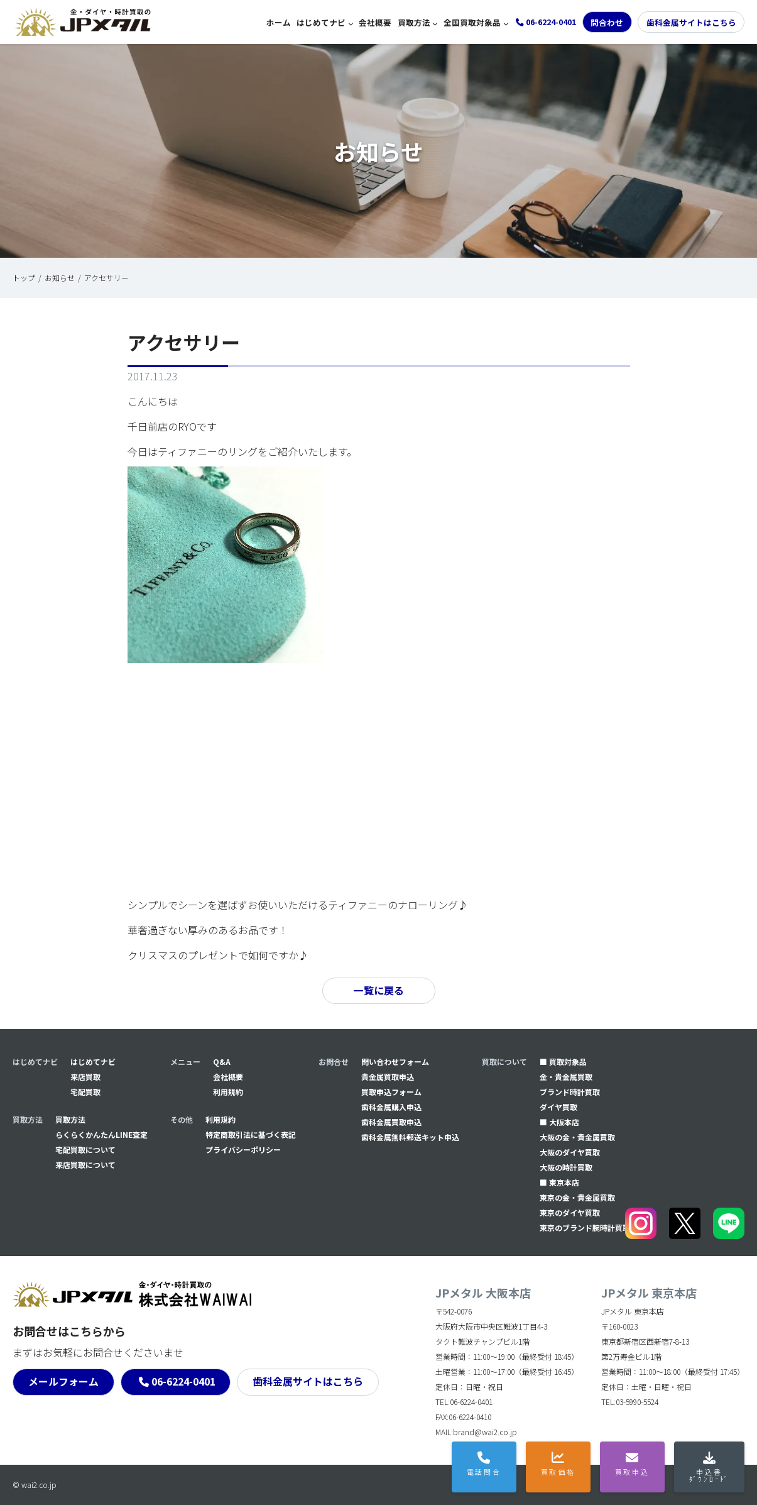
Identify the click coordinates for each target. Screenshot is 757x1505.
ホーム (278, 22)
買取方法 (414, 22)
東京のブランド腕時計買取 (585, 1227)
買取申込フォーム (391, 1091)
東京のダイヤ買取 (570, 1212)
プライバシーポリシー (243, 1149)
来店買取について (85, 1164)
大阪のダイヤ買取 (570, 1152)
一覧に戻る (379, 990)
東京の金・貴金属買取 (577, 1197)
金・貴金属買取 (566, 1076)
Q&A (222, 1061)
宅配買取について (85, 1149)
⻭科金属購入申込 (391, 1106)
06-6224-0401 (183, 1381)
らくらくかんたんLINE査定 (101, 1134)
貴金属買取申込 (387, 1076)
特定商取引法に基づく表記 (250, 1134)
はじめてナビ (321, 22)
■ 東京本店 (559, 1182)
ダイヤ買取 (558, 1106)
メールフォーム (63, 1381)
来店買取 (85, 1076)
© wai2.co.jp (35, 1484)
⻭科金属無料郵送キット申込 (410, 1137)
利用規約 (228, 1091)
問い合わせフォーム (395, 1061)
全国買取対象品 (472, 22)
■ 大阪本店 (559, 1121)
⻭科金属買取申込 (391, 1121)
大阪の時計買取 (566, 1167)
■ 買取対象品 (563, 1061)
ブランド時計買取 (570, 1091)
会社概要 (375, 22)
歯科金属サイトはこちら (691, 22)
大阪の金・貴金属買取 (577, 1137)
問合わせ (607, 22)
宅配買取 (85, 1091)
